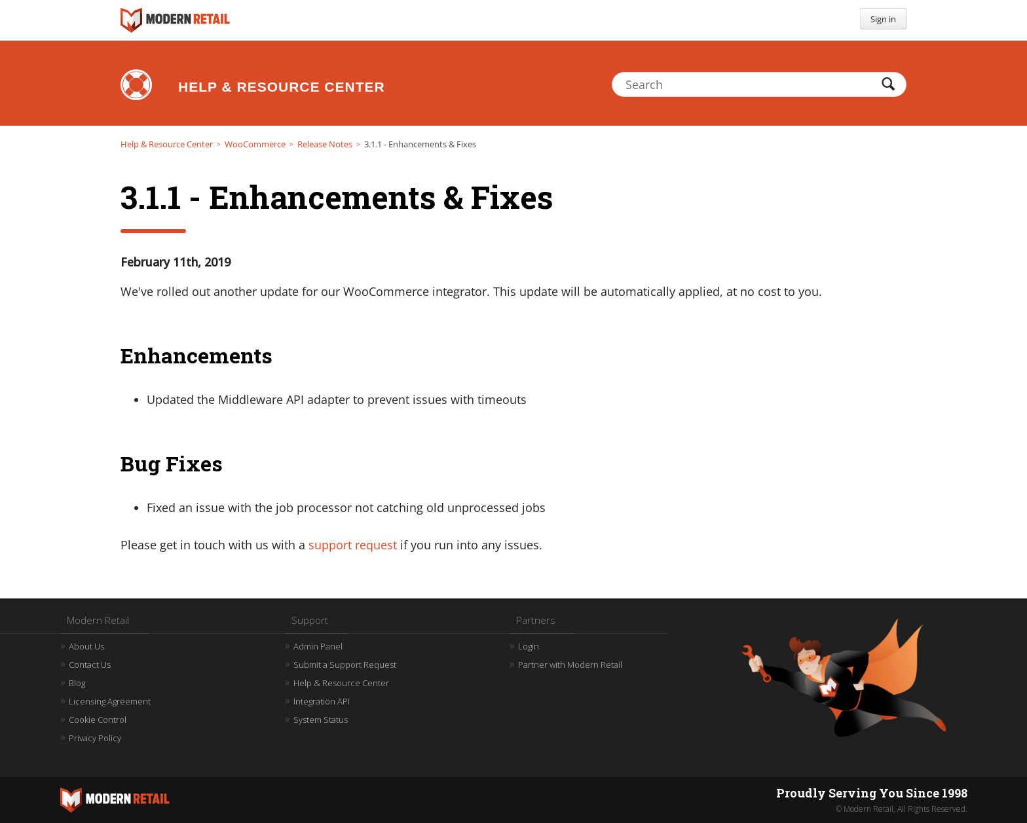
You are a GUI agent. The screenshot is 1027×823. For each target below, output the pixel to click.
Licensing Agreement (110, 701)
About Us (86, 646)
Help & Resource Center (281, 86)
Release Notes (324, 144)
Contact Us (90, 664)
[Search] (759, 84)
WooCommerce (255, 144)
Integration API (321, 701)
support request (352, 545)
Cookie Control (97, 719)
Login (528, 646)
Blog (77, 683)
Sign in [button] (883, 19)
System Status (320, 719)
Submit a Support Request (344, 664)
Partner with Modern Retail (570, 664)
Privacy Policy (95, 738)
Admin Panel (318, 646)
